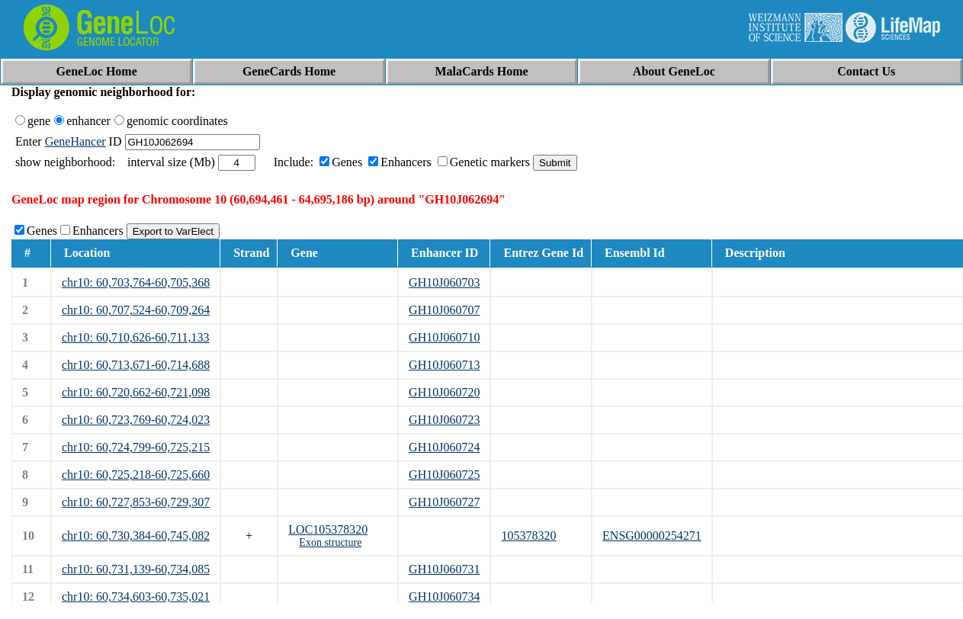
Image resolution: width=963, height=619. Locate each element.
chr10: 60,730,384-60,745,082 (136, 535)
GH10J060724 (444, 447)
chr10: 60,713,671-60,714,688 (136, 364)
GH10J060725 (444, 474)
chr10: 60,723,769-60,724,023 (136, 419)
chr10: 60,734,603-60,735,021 (136, 596)
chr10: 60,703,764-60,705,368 (136, 282)
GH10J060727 (444, 502)
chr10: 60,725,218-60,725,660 (136, 474)
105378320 (528, 535)
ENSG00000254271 (651, 535)
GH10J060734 (444, 596)
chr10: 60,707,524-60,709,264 (136, 309)
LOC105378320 (328, 529)
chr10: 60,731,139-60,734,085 (136, 569)
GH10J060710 (444, 337)
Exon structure (330, 542)
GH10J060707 (444, 309)
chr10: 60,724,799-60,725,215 (136, 447)
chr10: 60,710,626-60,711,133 (136, 337)
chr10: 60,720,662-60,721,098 (136, 392)
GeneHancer (75, 141)
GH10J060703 (444, 282)
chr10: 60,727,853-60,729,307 (136, 502)
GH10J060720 (444, 392)
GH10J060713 (444, 364)
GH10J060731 (444, 569)
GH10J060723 (444, 419)
